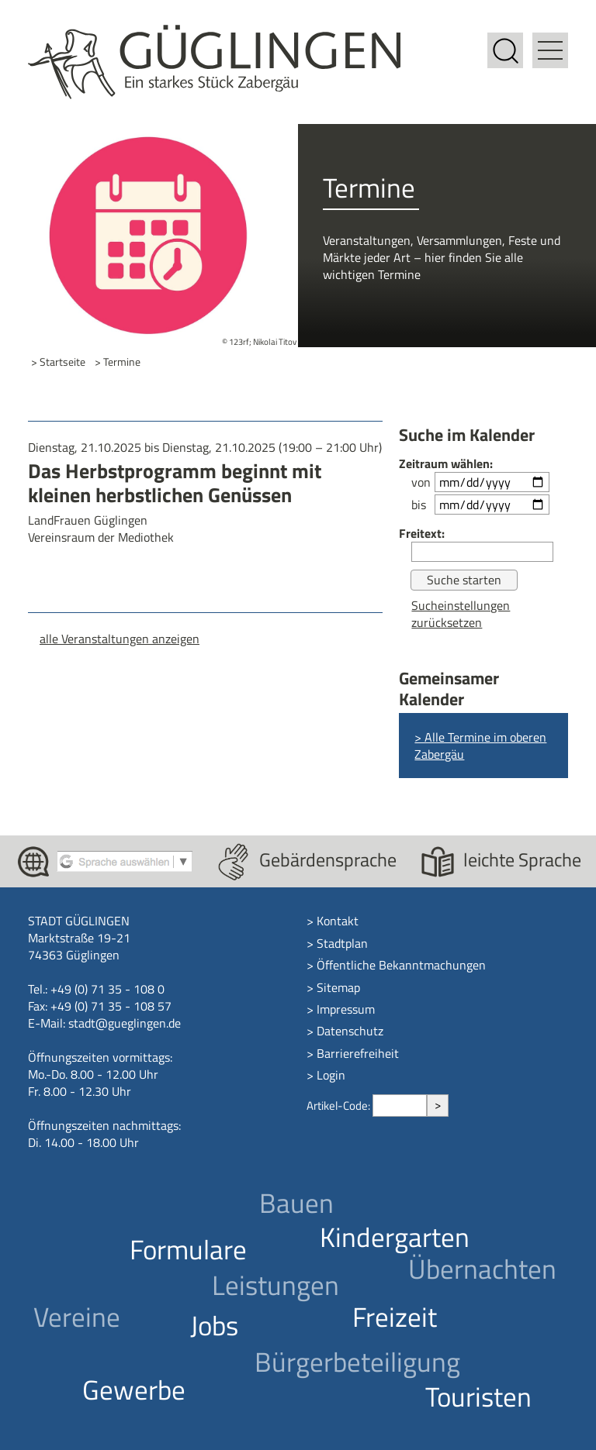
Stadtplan (342, 943)
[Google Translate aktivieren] (124, 860)
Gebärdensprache (328, 859)
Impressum (346, 1009)
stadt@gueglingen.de (124, 1023)
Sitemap (338, 987)
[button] (550, 41)
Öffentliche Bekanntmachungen (401, 964)
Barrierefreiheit (358, 1053)
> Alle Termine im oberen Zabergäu (480, 745)
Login (331, 1074)
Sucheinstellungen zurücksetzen (460, 614)
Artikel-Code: (339, 1105)
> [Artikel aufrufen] (438, 1105)
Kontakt (338, 920)
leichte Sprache (522, 859)
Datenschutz (350, 1030)
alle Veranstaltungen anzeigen (119, 638)
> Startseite (58, 362)
